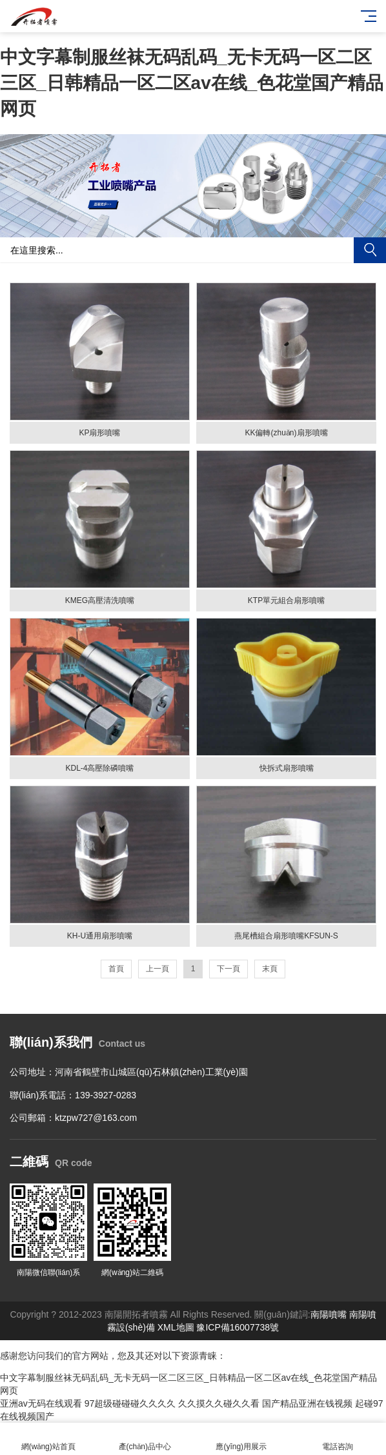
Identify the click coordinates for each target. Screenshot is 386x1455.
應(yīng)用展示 (241, 1439)
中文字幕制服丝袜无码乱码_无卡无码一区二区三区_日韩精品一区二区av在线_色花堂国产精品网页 (191, 83)
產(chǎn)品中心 (145, 1439)
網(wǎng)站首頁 (48, 1439)
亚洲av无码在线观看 (41, 1403)
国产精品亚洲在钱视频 (307, 1403)
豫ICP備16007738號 (237, 1327)
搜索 (370, 250)
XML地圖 (175, 1327)
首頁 (116, 968)
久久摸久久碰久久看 (218, 1403)
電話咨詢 (338, 1439)
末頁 (270, 968)
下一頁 (228, 968)
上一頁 (157, 968)
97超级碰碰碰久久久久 (130, 1403)
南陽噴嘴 (328, 1314)
